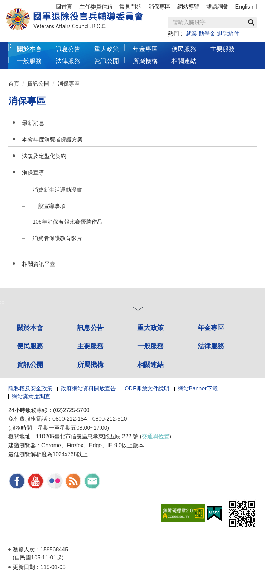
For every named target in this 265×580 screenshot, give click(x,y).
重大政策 (106, 48)
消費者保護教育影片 (57, 238)
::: (10, 46)
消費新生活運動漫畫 (57, 190)
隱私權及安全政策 (30, 388)
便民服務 (183, 48)
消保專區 (159, 7)
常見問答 (130, 7)
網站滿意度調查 (31, 396)
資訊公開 (106, 60)
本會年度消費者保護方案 (52, 139)
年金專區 (145, 48)
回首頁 (64, 7)
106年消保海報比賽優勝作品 (67, 222)
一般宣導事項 (49, 206)
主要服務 (222, 48)
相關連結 (183, 60)
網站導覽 (188, 7)
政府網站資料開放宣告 (88, 388)
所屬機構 (145, 60)
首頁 (13, 84)
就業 (191, 34)
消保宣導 (33, 173)
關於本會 (29, 48)
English (244, 7)
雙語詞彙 (217, 7)
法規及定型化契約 (44, 156)
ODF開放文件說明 (147, 388)
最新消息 (33, 123)
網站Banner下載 (198, 388)
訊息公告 (68, 48)
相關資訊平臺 (38, 264)
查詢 (251, 22)
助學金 (207, 34)
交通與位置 (155, 436)
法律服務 (68, 60)
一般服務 (29, 60)
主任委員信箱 (95, 7)
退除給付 (228, 34)
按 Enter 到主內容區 (31, 5)
